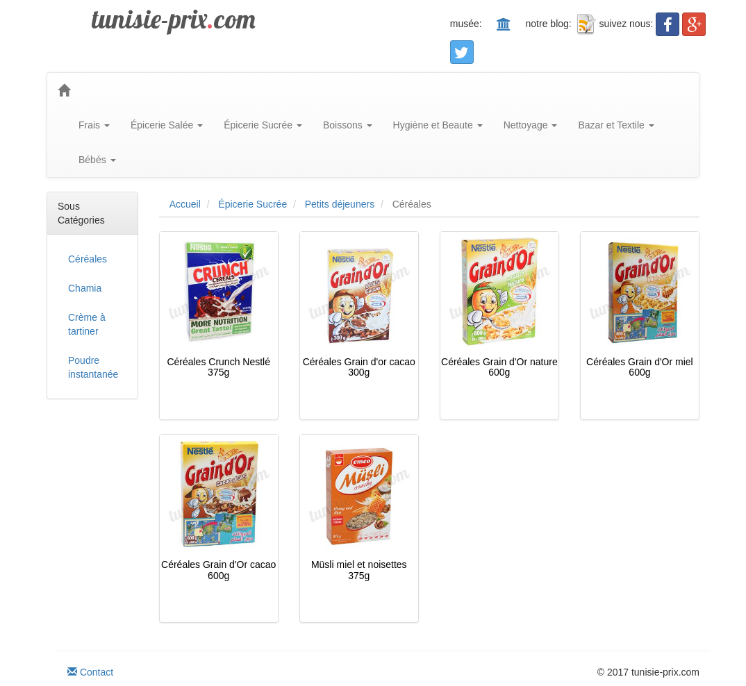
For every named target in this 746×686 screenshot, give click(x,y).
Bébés (97, 159)
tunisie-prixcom (174, 18)
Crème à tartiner (87, 324)
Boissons (347, 125)
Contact (90, 672)
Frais (94, 125)
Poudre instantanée (93, 367)
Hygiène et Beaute (438, 125)
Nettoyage (531, 125)
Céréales (87, 259)
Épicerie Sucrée (263, 125)
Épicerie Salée (167, 125)
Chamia (84, 288)
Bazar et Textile (616, 125)
